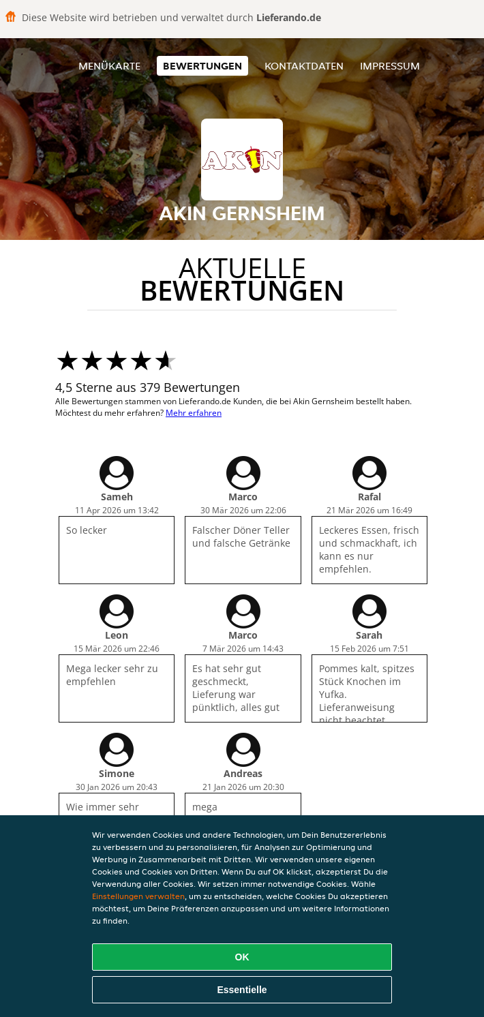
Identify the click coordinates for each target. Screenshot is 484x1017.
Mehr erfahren (194, 413)
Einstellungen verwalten (138, 896)
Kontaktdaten (304, 66)
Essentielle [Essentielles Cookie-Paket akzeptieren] (242, 989)
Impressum (390, 66)
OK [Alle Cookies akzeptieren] (242, 957)
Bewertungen (202, 66)
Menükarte (109, 66)
